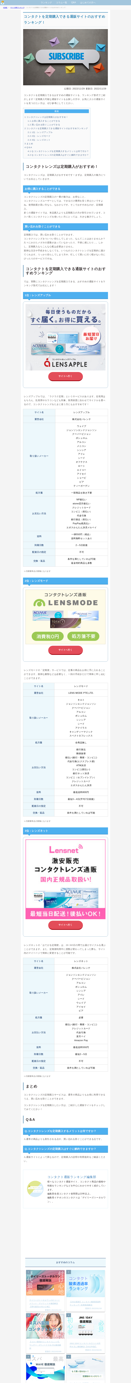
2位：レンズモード (39, 136)
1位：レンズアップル (40, 132)
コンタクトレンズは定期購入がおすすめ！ (46, 117)
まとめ (29, 143)
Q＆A (28, 147)
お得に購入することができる (44, 121)
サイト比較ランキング (17, 7)
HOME (5, 7)
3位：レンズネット (39, 140)
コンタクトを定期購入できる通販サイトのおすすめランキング (56, 128)
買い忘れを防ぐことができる (44, 124)
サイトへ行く (65, 376)
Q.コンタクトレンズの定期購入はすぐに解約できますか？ (58, 155)
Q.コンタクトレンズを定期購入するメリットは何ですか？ (58, 151)
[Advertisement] (65, 1234)
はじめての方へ (88, 2)
